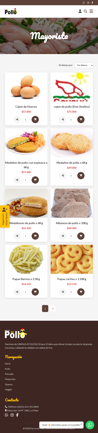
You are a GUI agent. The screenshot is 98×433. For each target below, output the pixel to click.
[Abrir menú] (91, 11)
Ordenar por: (66, 65)
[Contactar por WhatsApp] (90, 425)
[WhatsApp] (84, 2)
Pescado (9, 373)
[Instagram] (88, 2)
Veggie (8, 389)
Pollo (7, 368)
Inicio (7, 363)
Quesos (8, 384)
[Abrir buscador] (85, 11)
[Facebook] (92, 2)
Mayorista (10, 379)
